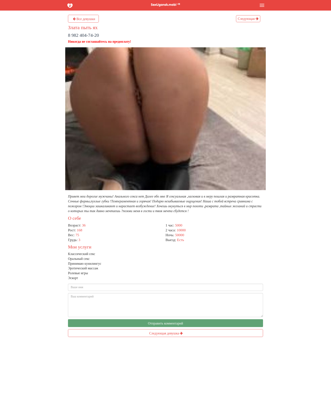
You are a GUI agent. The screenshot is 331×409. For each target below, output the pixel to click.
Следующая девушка (166, 333)
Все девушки (84, 19)
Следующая (248, 18)
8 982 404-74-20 (83, 35)
